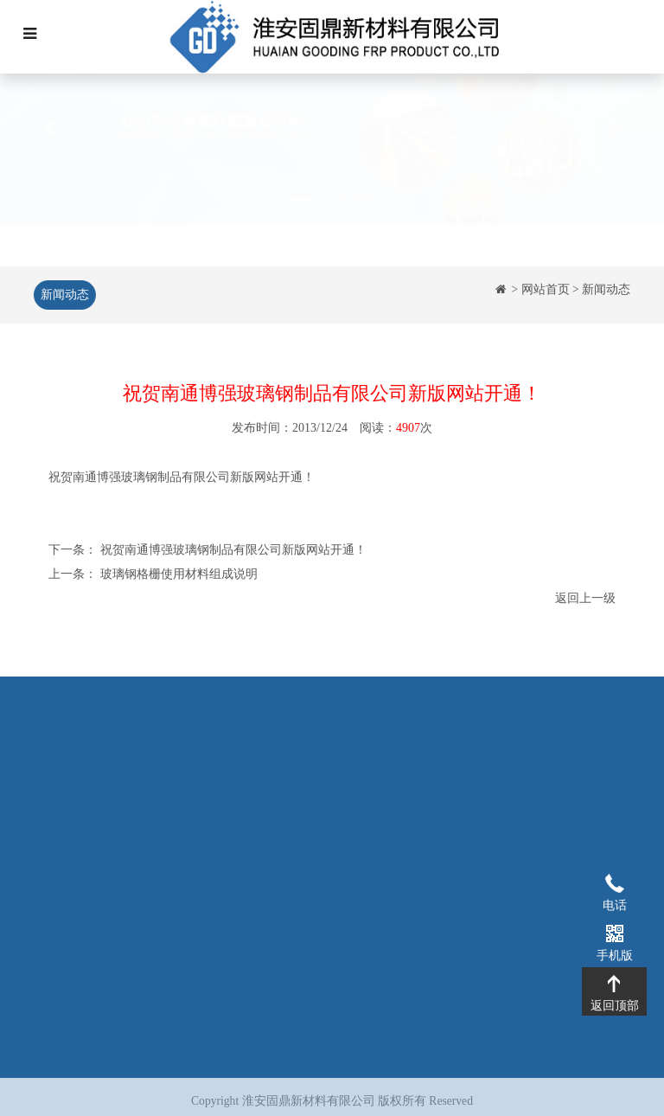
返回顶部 (614, 982)
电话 (614, 882)
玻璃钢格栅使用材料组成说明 (179, 575)
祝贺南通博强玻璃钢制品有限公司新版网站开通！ (233, 551)
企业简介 (161, 776)
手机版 (614, 932)
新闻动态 (63, 294)
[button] (49, 168)
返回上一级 (585, 599)
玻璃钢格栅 (271, 776)
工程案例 (369, 776)
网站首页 (545, 289)
